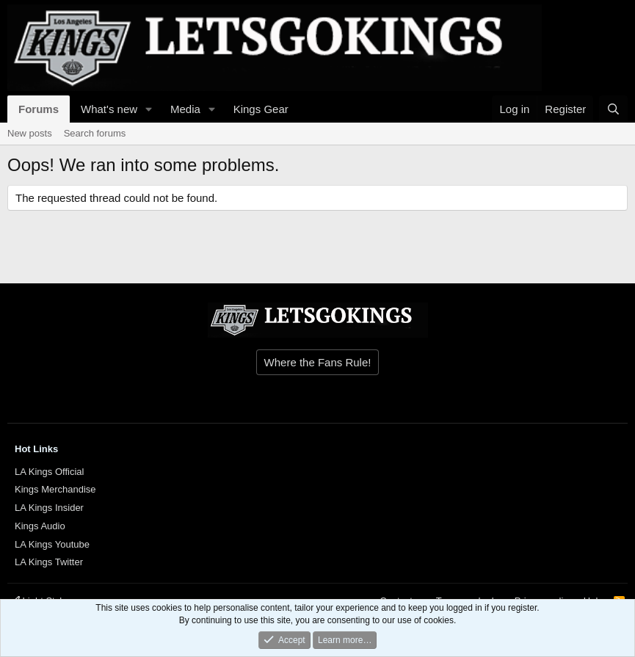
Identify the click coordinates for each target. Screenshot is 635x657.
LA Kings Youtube (52, 544)
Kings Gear (261, 109)
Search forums (95, 133)
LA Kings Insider (49, 507)
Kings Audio (40, 525)
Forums (38, 109)
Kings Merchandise (55, 489)
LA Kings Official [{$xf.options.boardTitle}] (49, 471)
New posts (29, 133)
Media (185, 109)
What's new (109, 109)
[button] (149, 109)
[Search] (613, 109)
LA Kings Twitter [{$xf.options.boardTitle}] (49, 561)
